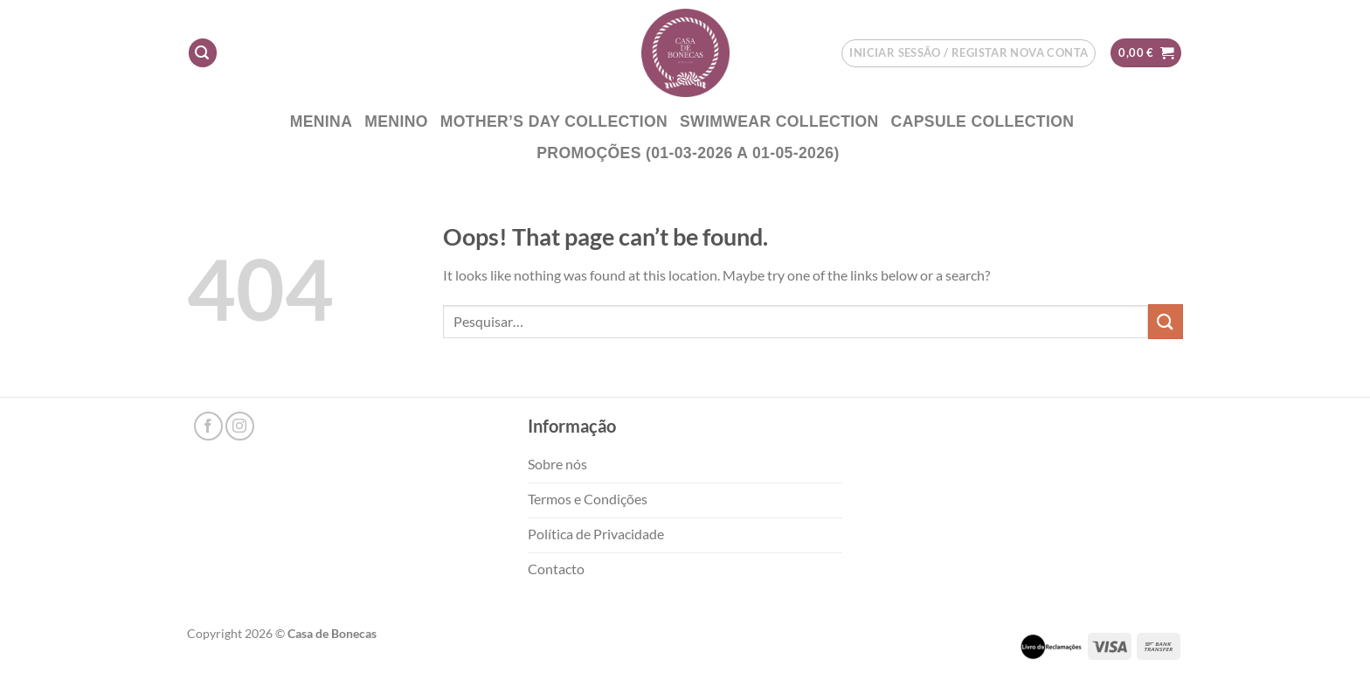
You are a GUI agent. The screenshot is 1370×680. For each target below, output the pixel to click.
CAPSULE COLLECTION (983, 121)
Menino (396, 121)
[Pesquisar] (203, 52)
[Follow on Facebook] (208, 426)
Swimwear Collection (779, 121)
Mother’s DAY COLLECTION (554, 121)
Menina (321, 121)
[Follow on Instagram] (239, 426)
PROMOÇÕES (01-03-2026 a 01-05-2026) (687, 153)
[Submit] (1165, 321)
